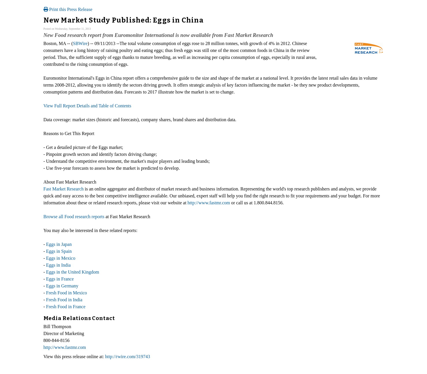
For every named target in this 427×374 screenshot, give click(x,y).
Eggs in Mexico (60, 258)
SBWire (80, 43)
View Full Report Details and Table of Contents (87, 105)
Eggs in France (60, 278)
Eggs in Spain (59, 251)
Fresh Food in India (64, 299)
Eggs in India (58, 265)
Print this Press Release (68, 9)
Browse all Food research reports (74, 216)
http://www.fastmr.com (208, 202)
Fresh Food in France (65, 306)
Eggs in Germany (62, 285)
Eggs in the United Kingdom (72, 272)
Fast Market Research (64, 188)
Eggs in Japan (59, 244)
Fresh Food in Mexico (66, 292)
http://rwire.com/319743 (127, 356)
